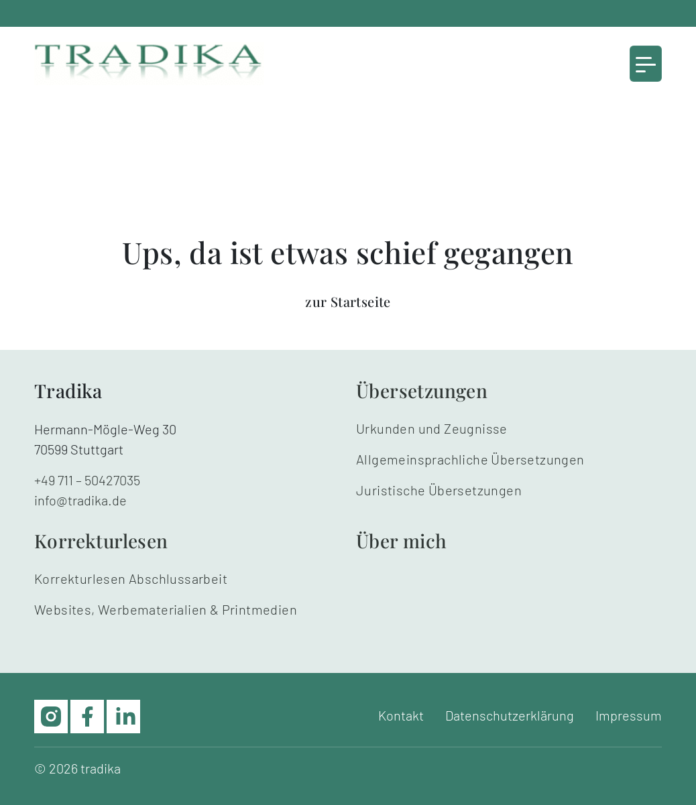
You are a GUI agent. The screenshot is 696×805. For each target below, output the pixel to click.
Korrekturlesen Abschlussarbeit (130, 578)
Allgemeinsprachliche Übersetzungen (470, 459)
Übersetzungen (421, 390)
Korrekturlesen (101, 540)
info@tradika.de (80, 500)
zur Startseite (348, 301)
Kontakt (401, 715)
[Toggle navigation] (646, 64)
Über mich (401, 540)
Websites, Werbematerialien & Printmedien (165, 609)
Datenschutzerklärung (509, 715)
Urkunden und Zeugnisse (432, 428)
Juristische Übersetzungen (439, 490)
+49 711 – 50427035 (87, 480)
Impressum (628, 715)
